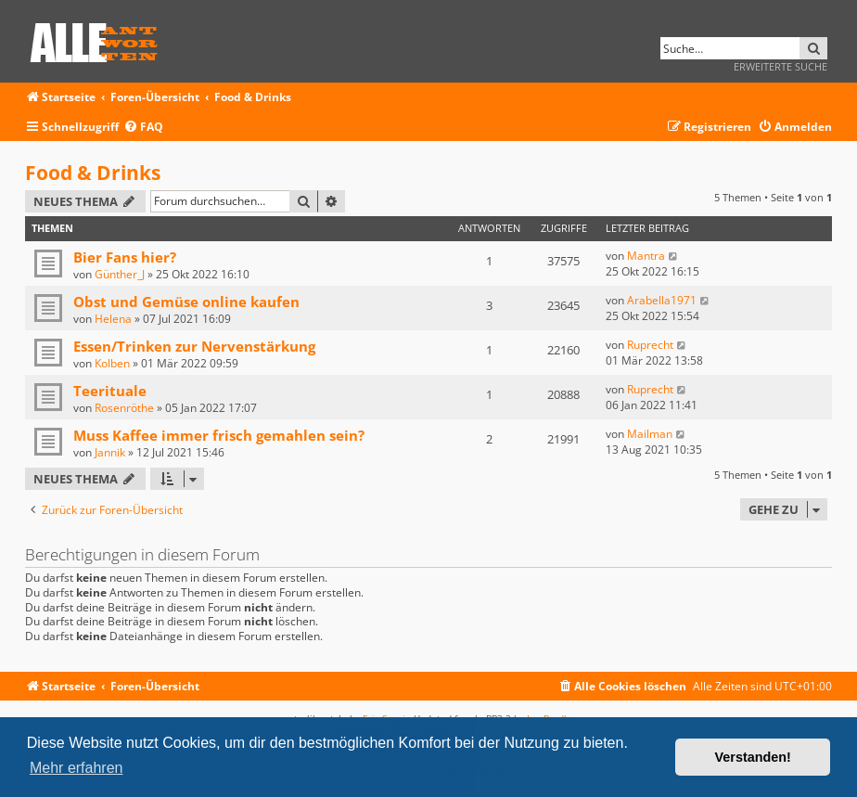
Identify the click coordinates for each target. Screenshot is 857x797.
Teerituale (110, 390)
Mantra (646, 256)
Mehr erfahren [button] (76, 768)
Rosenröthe (124, 408)
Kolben (112, 363)
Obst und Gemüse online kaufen (186, 301)
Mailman (649, 434)
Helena (113, 319)
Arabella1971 (662, 300)
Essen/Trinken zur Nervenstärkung (194, 346)
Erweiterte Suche (780, 66)
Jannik (110, 452)
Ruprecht (650, 345)
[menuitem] (143, 127)
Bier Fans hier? (124, 257)
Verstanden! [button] (753, 757)
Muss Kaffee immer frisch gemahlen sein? (219, 435)
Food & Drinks (92, 173)
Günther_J (120, 274)
